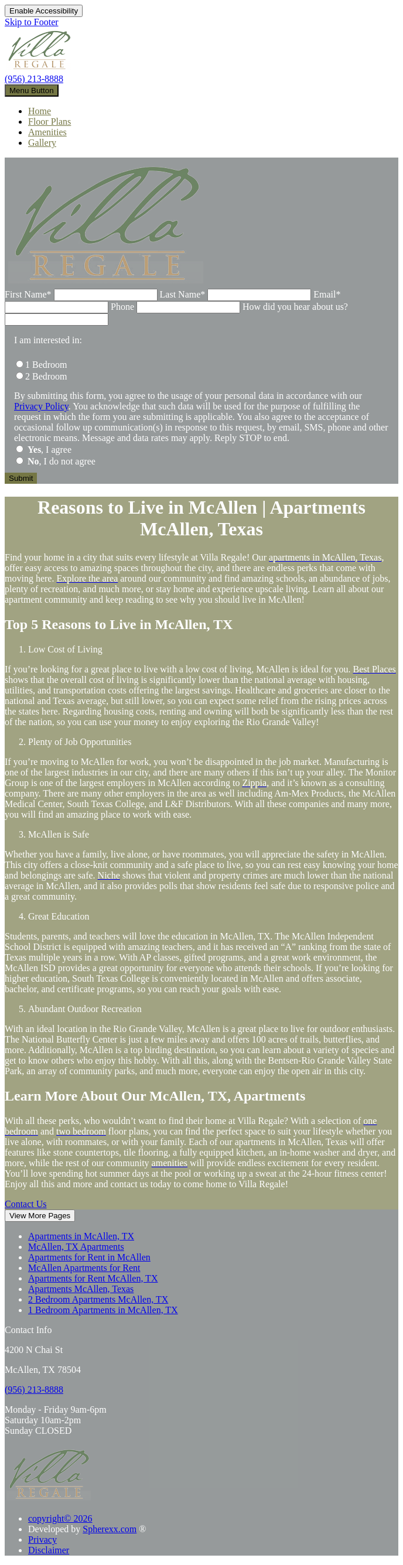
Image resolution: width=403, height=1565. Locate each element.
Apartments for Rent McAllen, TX (93, 1278)
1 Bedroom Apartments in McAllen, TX (103, 1310)
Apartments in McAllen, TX (81, 1236)
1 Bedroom (46, 365)
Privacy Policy (41, 406)
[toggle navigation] (32, 90)
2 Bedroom (46, 376)
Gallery (42, 143)
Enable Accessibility (43, 10)
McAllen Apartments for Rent (84, 1268)
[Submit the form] (21, 478)
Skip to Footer (32, 22)
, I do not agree (61, 461)
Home (39, 111)
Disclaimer (48, 1550)
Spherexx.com (109, 1529)
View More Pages (39, 1215)
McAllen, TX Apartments (76, 1247)
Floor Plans (49, 122)
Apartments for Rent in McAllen (89, 1257)
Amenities (47, 132)
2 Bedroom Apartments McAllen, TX (98, 1299)
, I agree (49, 450)
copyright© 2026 (60, 1518)
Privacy (42, 1540)
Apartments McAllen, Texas (81, 1289)
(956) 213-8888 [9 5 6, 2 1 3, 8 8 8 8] (34, 79)
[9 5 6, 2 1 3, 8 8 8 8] (34, 1390)
